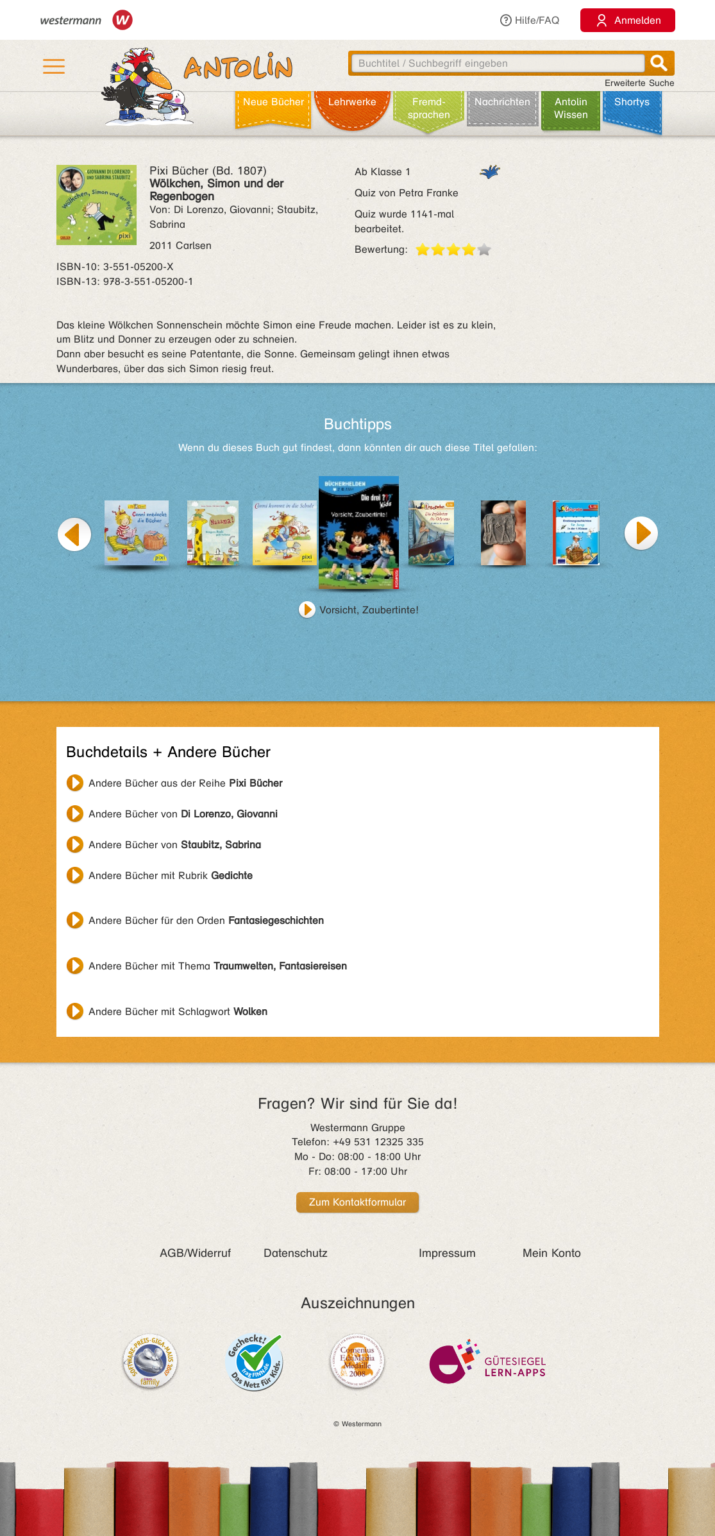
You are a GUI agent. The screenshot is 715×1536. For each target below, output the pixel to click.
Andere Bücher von (183, 814)
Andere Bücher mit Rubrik (170, 875)
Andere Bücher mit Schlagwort (177, 1011)
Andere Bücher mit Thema (217, 966)
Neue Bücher (273, 102)
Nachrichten (502, 102)
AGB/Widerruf (195, 1253)
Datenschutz (296, 1253)
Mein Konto (552, 1253)
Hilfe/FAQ (529, 20)
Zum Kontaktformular (357, 1202)
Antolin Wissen (571, 108)
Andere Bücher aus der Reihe (185, 783)
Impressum (447, 1253)
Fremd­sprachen (429, 108)
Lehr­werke (352, 102)
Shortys (632, 102)
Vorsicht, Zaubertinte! (369, 610)
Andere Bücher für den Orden (206, 920)
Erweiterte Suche (640, 83)
